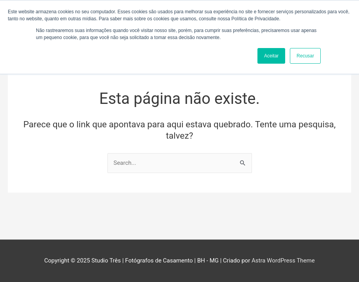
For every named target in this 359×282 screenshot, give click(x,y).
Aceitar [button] (271, 56)
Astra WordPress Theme (283, 260)
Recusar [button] (305, 56)
